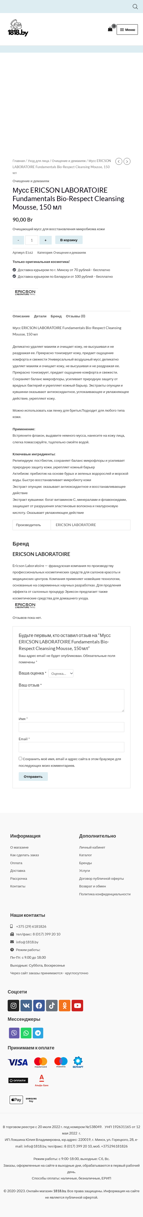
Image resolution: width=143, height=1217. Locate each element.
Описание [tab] (21, 316)
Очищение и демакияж (69, 161)
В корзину (69, 240)
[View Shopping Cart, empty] (110, 29)
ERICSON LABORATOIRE (76, 525)
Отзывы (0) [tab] (75, 316)
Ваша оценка (32, 672)
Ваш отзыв (30, 684)
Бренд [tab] (56, 316)
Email (24, 739)
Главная (19, 161)
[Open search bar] (135, 6)
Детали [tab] (40, 316)
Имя (23, 718)
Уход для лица (38, 161)
